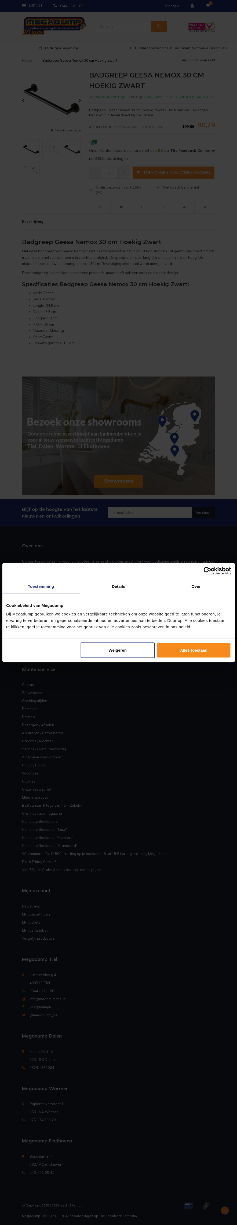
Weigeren (118, 650)
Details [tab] (118, 586)
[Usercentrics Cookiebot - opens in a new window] (207, 571)
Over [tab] (196, 586)
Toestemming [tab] (41, 586)
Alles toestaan (193, 650)
